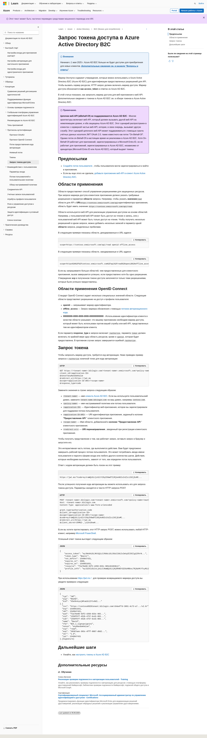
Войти (201, 3)
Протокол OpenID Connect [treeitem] (21, 140)
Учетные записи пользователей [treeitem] (20, 194)
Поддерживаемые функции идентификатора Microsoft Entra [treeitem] (21, 101)
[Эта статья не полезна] (172, 61)
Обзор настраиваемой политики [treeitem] (23, 185)
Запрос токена (175, 41)
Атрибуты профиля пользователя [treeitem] (21, 199)
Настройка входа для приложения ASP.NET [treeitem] (22, 54)
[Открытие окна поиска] (195, 3)
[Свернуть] (38, 27)
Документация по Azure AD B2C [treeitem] (19, 38)
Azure (70, 29)
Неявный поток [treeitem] (16, 152)
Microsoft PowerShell (86, 533)
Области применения (178, 37)
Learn (61, 29)
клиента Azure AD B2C (96, 396)
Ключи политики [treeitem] (14, 220)
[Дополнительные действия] (146, 29)
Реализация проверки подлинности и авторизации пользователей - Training (93, 679)
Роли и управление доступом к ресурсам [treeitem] (20, 205)
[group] (103, 264)
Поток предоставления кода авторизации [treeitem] (21, 146)
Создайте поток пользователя (77, 166)
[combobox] (21, 33)
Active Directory (83, 29)
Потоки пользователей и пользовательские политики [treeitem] (21, 178)
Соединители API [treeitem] (14, 189)
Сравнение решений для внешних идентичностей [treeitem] (22, 93)
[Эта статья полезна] (169, 61)
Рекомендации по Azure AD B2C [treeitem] (21, 120)
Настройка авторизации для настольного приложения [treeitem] (19, 62)
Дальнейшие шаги (177, 44)
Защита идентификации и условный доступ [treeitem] (22, 213)
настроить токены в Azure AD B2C (92, 654)
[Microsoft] (5, 3)
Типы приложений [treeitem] (15, 125)
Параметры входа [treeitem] (17, 172)
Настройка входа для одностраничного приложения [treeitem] (20, 70)
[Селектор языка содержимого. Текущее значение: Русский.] (9, 734)
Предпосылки (175, 34)
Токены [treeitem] (13, 157)
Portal (174, 11)
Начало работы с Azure (191, 11)
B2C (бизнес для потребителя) (107, 29)
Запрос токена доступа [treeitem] (20, 162)
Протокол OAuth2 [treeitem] (17, 135)
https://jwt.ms (84, 578)
